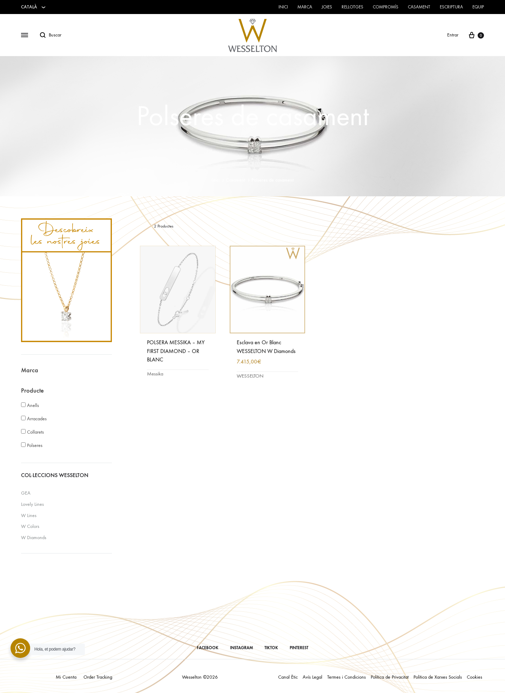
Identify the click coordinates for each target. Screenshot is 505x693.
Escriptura (451, 6)
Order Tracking (97, 677)
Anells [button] (33, 405)
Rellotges (352, 6)
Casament (419, 6)
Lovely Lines (32, 504)
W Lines (28, 515)
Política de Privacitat (390, 677)
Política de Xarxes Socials (437, 677)
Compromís (385, 6)
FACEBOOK (207, 647)
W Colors (30, 526)
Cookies (474, 677)
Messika (155, 374)
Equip (478, 6)
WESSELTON (250, 376)
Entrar (452, 35)
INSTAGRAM (241, 647)
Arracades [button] (37, 419)
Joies (327, 6)
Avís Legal (312, 677)
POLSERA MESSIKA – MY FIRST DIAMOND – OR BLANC (175, 351)
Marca (304, 6)
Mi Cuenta (66, 677)
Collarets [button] (35, 432)
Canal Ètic (288, 677)
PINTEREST (299, 647)
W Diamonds (33, 538)
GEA (26, 493)
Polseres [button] (34, 445)
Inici (283, 6)
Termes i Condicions (346, 677)
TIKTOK (271, 647)
